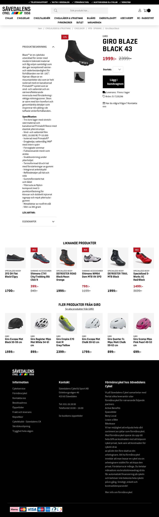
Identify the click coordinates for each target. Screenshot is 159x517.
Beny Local (110, 415)
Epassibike (110, 412)
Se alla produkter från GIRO (79, 309)
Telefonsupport (39, 2)
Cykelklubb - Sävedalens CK (26, 421)
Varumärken (94, 22)
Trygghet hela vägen (22, 431)
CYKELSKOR (79, 28)
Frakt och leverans (22, 412)
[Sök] (79, 10)
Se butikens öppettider (71, 415)
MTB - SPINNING (95, 28)
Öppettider (18, 407)
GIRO (105, 36)
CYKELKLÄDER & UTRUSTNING (68, 18)
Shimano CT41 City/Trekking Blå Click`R (40, 276)
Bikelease (110, 423)
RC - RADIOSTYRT (145, 18)
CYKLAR (9, 18)
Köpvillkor (17, 417)
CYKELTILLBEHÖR (42, 18)
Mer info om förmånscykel (118, 492)
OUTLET (79, 22)
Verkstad (126, 2)
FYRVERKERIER (65, 22)
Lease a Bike (111, 419)
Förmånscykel (82, 2)
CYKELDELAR (23, 18)
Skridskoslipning (21, 426)
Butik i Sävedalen (61, 2)
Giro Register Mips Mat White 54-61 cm (41, 342)
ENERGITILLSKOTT (107, 18)
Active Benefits (112, 408)
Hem (40, 28)
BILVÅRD (91, 18)
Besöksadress (19, 402)
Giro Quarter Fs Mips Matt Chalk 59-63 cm (117, 342)
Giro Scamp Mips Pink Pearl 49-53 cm (142, 342)
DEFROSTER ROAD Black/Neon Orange (66, 276)
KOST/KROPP (126, 18)
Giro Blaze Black (112, 28)
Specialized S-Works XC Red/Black (141, 276)
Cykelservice (18, 388)
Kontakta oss (19, 398)
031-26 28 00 (69, 404)
